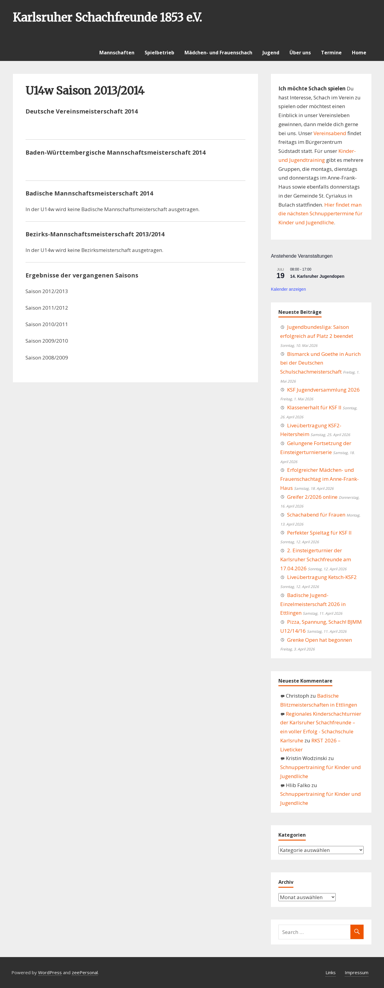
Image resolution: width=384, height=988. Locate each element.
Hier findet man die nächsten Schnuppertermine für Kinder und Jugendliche (320, 213)
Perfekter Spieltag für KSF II (319, 532)
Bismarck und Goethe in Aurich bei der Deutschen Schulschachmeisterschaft (320, 362)
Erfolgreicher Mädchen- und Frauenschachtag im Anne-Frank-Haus (319, 478)
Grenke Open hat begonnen (319, 639)
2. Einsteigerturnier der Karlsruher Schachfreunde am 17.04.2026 (315, 559)
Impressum (356, 972)
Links (331, 972)
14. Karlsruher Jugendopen (317, 276)
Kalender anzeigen (288, 289)
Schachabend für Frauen (316, 514)
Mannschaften (116, 52)
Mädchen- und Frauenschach (218, 52)
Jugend (270, 52)
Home (359, 52)
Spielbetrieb (159, 52)
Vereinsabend (330, 133)
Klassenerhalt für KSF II (314, 407)
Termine (331, 52)
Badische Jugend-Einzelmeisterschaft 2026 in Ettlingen (313, 604)
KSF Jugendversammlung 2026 (323, 389)
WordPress (50, 972)
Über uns (300, 52)
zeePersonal (85, 972)
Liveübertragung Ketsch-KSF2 (322, 577)
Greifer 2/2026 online (312, 496)
